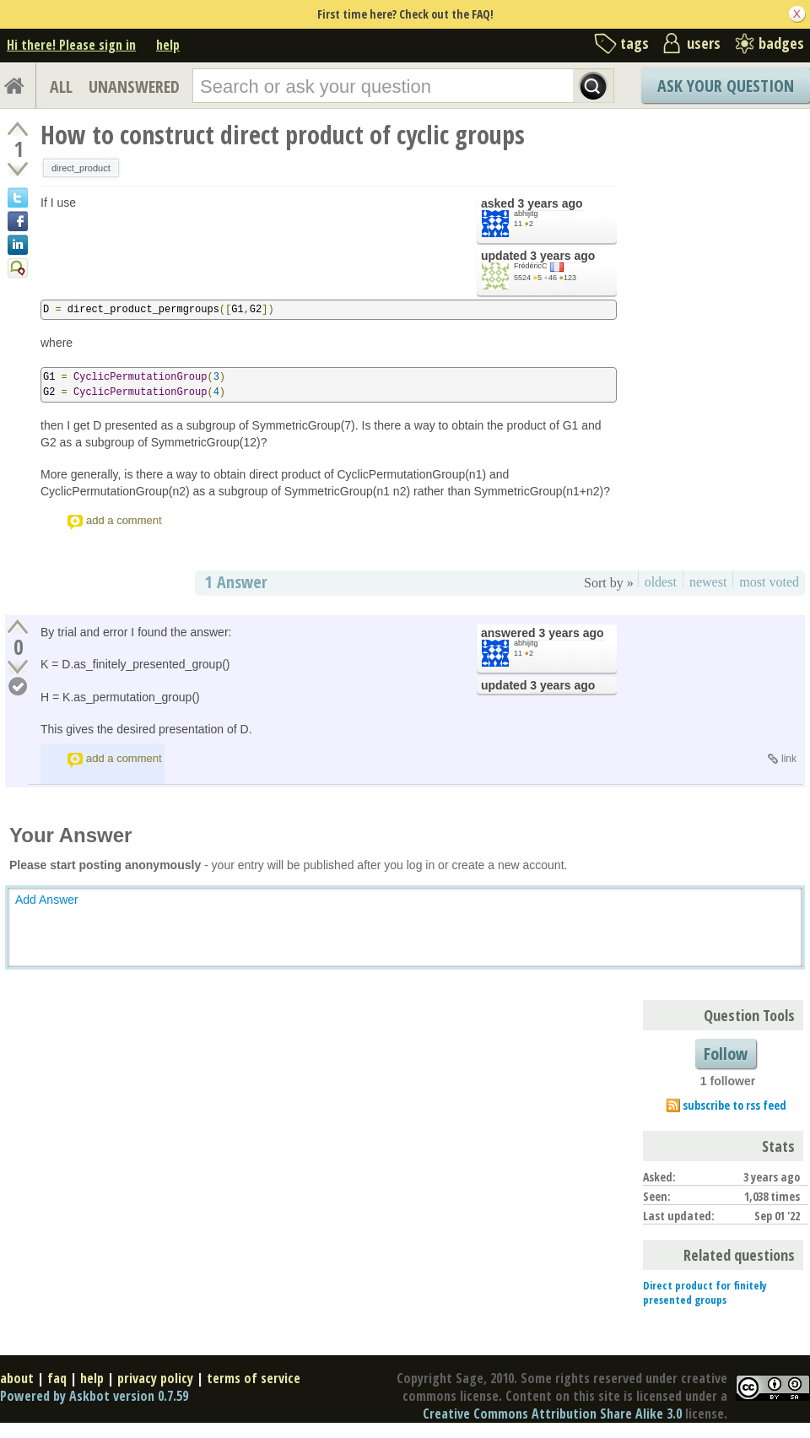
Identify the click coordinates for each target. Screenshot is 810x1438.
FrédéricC (531, 266)
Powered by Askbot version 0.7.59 (94, 1396)
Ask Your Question (725, 85)
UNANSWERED (134, 86)
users (704, 43)
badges (781, 43)
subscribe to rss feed (734, 1105)
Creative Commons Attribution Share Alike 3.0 (552, 1413)
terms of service (253, 1378)
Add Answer (46, 899)
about (17, 1378)
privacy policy (155, 1378)
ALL (61, 86)
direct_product (81, 168)
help (168, 44)
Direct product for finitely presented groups (705, 1292)
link (788, 759)
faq (57, 1378)
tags (634, 43)
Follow (726, 1053)
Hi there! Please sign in (71, 44)
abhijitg (526, 213)
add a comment (124, 520)
